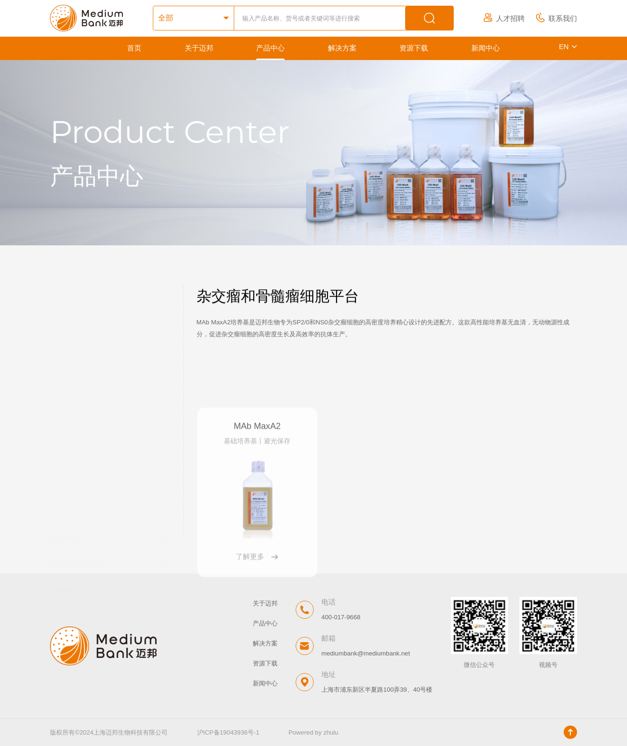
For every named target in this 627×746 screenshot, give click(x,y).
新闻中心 (485, 48)
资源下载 (413, 48)
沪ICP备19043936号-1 (228, 732)
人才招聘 (504, 18)
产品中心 (270, 48)
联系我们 (556, 18)
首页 (134, 48)
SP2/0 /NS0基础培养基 (96, 457)
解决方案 (342, 48)
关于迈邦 (199, 48)
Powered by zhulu (313, 732)
